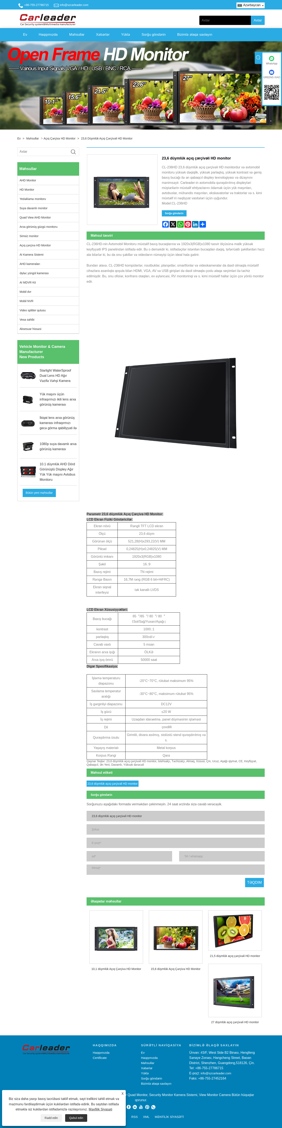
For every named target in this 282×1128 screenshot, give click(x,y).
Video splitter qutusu (33, 310)
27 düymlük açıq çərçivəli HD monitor (235, 1022)
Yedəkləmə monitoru (33, 199)
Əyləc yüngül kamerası (34, 273)
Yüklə (125, 35)
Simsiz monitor (29, 236)
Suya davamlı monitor (33, 208)
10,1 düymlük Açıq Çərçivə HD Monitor (116, 969)
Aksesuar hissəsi (30, 329)
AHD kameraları (30, 264)
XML (146, 1117)
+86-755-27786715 (36, 5)
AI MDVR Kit (28, 282)
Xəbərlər (103, 35)
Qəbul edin (76, 1118)
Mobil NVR (26, 301)
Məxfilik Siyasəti (100, 1109)
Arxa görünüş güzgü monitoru (39, 226)
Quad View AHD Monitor (35, 217)
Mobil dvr (25, 291)
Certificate (100, 1057)
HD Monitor (27, 189)
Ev (25, 35)
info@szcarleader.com (74, 5)
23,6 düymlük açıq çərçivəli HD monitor (106, 138)
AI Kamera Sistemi (31, 254)
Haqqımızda (48, 35)
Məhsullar (77, 35)
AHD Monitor (28, 180)
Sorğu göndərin (154, 35)
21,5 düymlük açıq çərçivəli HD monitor (235, 956)
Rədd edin (51, 1118)
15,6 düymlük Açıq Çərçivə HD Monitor (176, 969)
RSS (134, 1117)
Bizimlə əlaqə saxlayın (194, 35)
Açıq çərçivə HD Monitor (59, 138)
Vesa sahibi (27, 319)
